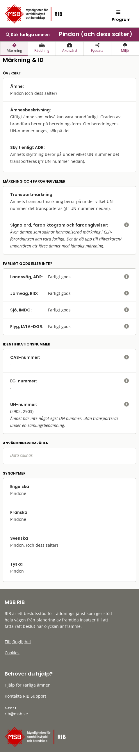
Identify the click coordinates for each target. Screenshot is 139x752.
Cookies (12, 652)
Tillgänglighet (18, 641)
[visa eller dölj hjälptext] (126, 225)
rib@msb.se (16, 714)
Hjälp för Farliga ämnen (28, 685)
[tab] (14, 49)
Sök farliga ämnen (28, 35)
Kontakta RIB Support (25, 696)
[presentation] (14, 49)
